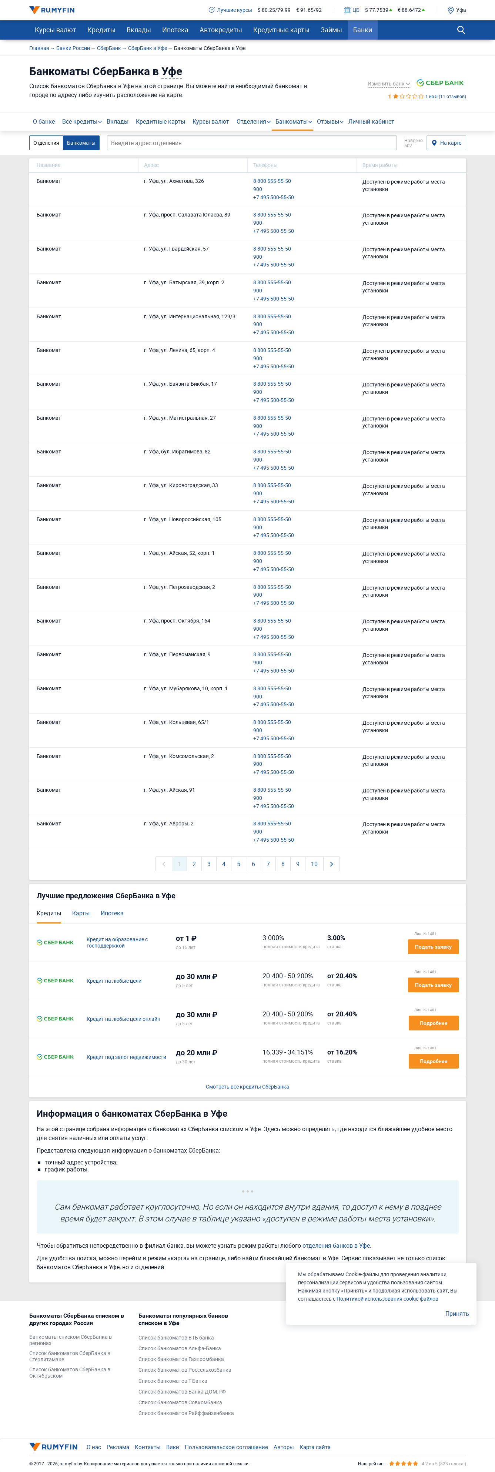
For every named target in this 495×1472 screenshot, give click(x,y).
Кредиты (101, 29)
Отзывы (328, 121)
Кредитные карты (281, 29)
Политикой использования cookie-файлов (387, 1298)
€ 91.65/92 (309, 10)
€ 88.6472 (409, 10)
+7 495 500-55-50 (273, 197)
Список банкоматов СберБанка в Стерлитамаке (69, 1356)
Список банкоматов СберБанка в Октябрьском (69, 1373)
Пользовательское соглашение (226, 1447)
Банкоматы (291, 121)
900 (257, 189)
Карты (81, 913)
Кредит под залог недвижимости (126, 1057)
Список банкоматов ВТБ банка (176, 1338)
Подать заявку (433, 947)
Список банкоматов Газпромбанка (181, 1359)
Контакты (148, 1447)
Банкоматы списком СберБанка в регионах (70, 1340)
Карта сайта (315, 1447)
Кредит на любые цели (114, 981)
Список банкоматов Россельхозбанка (184, 1370)
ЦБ (351, 10)
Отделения (251, 121)
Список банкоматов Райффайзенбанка (186, 1413)
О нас (94, 1447)
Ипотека (175, 29)
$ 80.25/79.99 (274, 10)
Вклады (139, 29)
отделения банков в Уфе (336, 1245)
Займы (331, 29)
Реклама (118, 1447)
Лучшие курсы (230, 10)
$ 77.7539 (376, 10)
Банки (362, 29)
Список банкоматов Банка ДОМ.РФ (182, 1392)
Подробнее (434, 1023)
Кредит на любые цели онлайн (123, 1019)
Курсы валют (55, 29)
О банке (44, 121)
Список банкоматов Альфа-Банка (179, 1348)
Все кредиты (79, 121)
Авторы (284, 1447)
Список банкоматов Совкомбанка (180, 1402)
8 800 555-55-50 (272, 181)
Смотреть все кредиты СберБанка (247, 1087)
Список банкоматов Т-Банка (172, 1381)
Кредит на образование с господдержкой (117, 942)
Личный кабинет (371, 121)
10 (314, 864)
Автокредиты (221, 29)
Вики (172, 1447)
